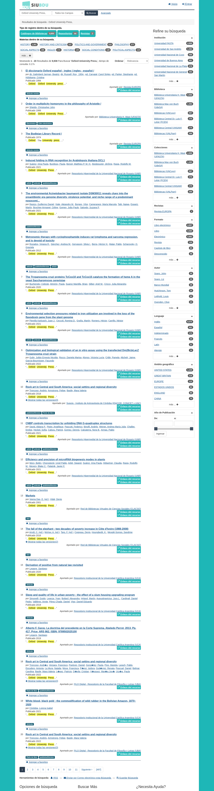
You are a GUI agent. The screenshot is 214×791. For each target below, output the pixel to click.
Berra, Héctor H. (100, 244)
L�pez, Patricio (64, 671)
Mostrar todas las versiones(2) (42, 542)
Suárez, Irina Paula (38, 164)
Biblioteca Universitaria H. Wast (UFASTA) (120, 117)
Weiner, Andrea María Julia (112, 426)
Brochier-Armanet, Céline (45, 207)
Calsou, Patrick (55, 430)
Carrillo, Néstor (115, 320)
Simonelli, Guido (37, 598)
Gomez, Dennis (71, 430)
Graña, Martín (83, 320)
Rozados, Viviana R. (39, 244)
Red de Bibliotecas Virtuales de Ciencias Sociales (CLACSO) (110, 508)
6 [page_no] (48, 769)
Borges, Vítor (81, 204)
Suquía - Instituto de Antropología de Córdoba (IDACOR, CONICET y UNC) (103, 403)
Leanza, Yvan (53, 598)
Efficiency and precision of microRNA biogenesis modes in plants (65, 459)
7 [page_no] (53, 769)
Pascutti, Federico (74, 426)
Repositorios (65, 33)
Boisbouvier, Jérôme (102, 164)
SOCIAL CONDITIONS (93, 50)
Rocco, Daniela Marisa (70, 357)
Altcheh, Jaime (128, 357)
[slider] (155, 428)
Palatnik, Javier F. (56, 466)
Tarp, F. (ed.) (67, 532)
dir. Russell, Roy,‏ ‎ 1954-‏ (72, 74)
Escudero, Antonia (35, 668)
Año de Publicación (164, 412)
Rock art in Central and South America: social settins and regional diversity (71, 387)
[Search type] (68, 13)
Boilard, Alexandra (71, 598)
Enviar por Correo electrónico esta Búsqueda (88, 778)
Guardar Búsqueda (127, 778)
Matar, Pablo (115, 244)
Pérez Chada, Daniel (59, 601)
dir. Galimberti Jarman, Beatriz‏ (44, 74)
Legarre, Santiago (38, 568)
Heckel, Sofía (40, 430)
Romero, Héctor (99, 320)
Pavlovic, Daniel (77, 665)
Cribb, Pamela (112, 357)
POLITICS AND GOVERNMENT (91, 44)
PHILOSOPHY (122, 44)
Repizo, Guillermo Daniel (41, 204)
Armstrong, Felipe (56, 390)
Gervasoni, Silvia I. (81, 244)
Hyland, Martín (88, 598)
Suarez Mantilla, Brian (77, 284)
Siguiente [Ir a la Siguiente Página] (86, 769)
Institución (160, 37)
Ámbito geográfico (164, 364)
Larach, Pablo (125, 665)
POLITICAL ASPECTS (124, 50)
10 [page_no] (70, 769)
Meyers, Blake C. (37, 466)
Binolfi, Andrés (91, 426)
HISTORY (25, 44)
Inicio (172, 4)
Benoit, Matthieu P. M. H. (78, 164)
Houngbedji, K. (99, 532)
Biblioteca (159, 89)
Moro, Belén (35, 463)
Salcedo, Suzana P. (89, 207)
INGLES (51, 50)
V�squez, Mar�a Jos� (102, 671)
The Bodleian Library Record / (44, 133)
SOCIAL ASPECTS (29, 50)
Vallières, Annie (40, 601)
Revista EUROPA (132, 87)
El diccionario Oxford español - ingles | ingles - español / (60, 70)
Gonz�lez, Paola (94, 665)
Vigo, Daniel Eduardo (81, 601)
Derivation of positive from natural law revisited (54, 565)
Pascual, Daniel (123, 668)
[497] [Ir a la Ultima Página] (98, 769)
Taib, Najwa (123, 204)
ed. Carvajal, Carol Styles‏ (97, 74)
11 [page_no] (76, 769)
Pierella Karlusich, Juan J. (42, 320)
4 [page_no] (37, 769)
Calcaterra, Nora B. (90, 430)
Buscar (91, 13)
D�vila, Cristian (81, 671)
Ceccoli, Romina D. (65, 320)
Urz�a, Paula (123, 671)
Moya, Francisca (70, 668)
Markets (30, 495)
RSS (54, 778)
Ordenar (119, 61)
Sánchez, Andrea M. (61, 244)
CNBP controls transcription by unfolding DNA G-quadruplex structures (69, 423)
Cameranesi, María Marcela (103, 204)
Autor (157, 268)
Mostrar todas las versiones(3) (42, 400)
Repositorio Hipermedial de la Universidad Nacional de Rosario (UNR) (106, 173)
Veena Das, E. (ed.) (39, 499)
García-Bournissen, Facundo (40, 360)
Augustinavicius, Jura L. (108, 598)
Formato (158, 219)
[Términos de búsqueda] (36, 13)
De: (156, 418)
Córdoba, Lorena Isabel (41, 708)
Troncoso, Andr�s (38, 665)
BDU (25, 5)
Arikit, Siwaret (75, 463)
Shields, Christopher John (42, 107)
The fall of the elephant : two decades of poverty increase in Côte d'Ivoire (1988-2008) (77, 528)
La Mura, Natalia (53, 668)
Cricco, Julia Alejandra (115, 284)
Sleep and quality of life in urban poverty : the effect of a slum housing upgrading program (80, 595)
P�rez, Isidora (87, 668)
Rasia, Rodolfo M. (122, 164)
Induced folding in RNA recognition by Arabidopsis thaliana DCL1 (65, 160)
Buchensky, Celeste (39, 284)
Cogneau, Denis (82, 532)
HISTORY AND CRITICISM (53, 44)
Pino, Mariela (110, 665)
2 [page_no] (27, 769)
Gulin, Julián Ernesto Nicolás (43, 357)
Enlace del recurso (128, 90)
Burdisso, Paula (57, 164)
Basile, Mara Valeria (76, 390)
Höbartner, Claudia (112, 463)
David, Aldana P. (37, 426)
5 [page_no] (43, 769)
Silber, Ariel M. (96, 284)
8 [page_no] (58, 769)
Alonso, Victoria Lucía (93, 357)
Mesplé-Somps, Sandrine (119, 532)
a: (175, 418)
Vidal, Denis (56, 499)
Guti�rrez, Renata (105, 668)
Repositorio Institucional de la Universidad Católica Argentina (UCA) (107, 578)
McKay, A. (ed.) (52, 532)
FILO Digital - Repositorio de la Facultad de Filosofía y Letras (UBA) (107, 684)
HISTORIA (69, 50)
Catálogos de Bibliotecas (34, 33)
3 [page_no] (32, 769)
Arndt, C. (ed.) (36, 532)
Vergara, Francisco (58, 665)
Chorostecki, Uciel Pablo (55, 463)
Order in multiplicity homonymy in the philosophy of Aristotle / (63, 103)
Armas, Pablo (107, 430)
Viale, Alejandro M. (64, 204)
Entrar (187, 4)
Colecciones (160, 147)
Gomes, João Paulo (69, 207)
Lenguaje (159, 316)
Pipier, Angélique (55, 426)
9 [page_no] (64, 769)
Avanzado (106, 13)
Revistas (85, 33)
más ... (26, 55)
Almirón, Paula (57, 284)
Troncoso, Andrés (38, 390)
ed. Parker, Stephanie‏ (122, 74)
